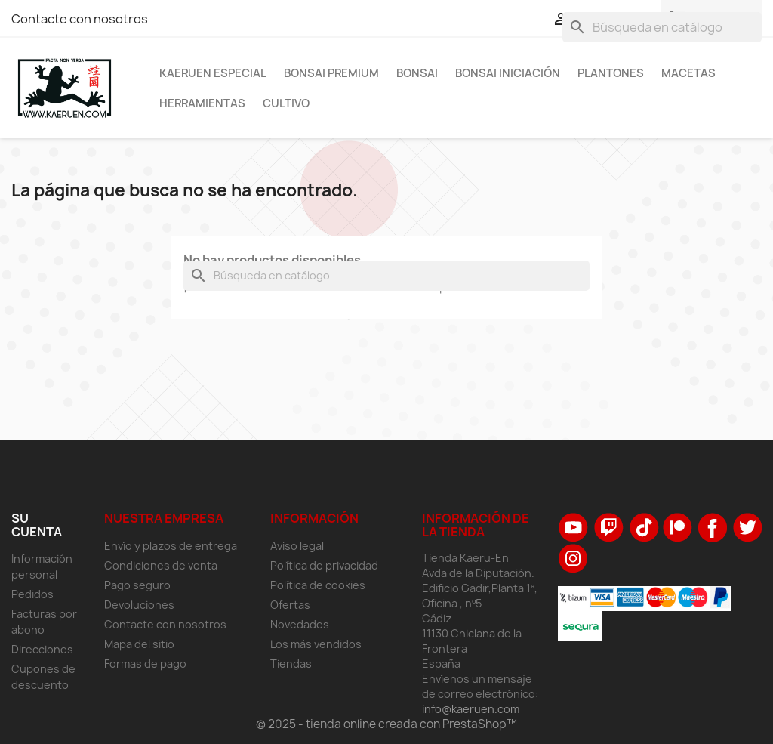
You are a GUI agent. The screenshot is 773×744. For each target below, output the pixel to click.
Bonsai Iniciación (507, 73)
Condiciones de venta (160, 565)
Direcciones (42, 649)
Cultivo (286, 103)
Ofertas (290, 604)
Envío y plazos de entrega (170, 546)
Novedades (299, 624)
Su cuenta (36, 525)
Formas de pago (145, 663)
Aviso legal (297, 546)
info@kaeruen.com (470, 709)
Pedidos (32, 594)
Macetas (688, 73)
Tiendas (291, 663)
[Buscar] (662, 27)
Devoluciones (139, 604)
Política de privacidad (324, 565)
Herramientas (202, 103)
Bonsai (417, 73)
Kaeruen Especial (212, 73)
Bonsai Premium (331, 73)
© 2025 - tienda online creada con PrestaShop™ (386, 724)
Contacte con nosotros (79, 19)
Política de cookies (317, 585)
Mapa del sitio (139, 644)
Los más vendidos (316, 644)
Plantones (610, 73)
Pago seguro (137, 585)
